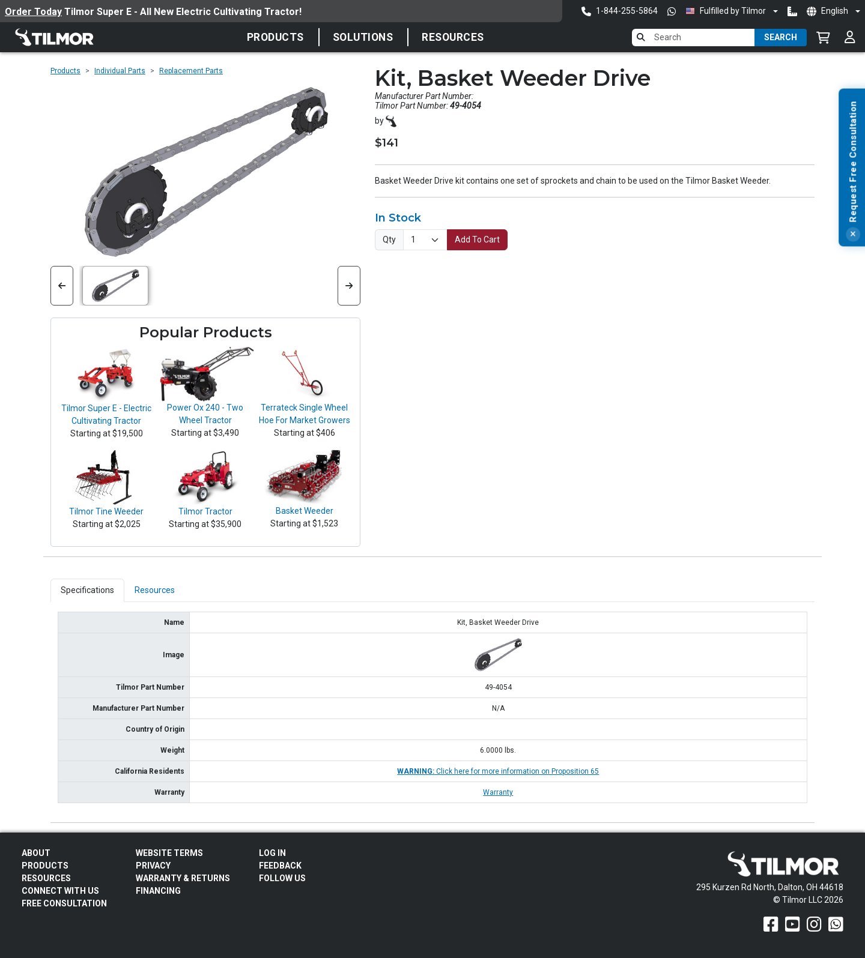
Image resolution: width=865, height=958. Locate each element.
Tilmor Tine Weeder (106, 511)
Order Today (33, 11)
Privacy (153, 865)
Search (780, 37)
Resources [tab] (155, 590)
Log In (272, 853)
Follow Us (282, 878)
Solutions (363, 37)
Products (275, 37)
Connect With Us (60, 891)
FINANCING (158, 891)
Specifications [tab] (87, 590)
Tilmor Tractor (205, 511)
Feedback (280, 865)
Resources (453, 37)
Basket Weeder (304, 511)
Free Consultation (64, 903)
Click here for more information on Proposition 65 (498, 771)
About (36, 853)
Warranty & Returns (183, 878)
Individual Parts (119, 71)
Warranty (498, 792)
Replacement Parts (191, 71)
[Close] (853, 330)
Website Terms (169, 853)
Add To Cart (477, 239)
